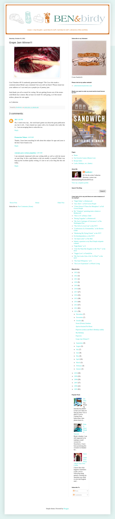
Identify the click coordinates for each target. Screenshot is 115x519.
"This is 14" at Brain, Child (82, 216)
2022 (76, 276)
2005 (76, 389)
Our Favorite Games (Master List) (85, 158)
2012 (76, 308)
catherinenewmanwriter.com (83, 86)
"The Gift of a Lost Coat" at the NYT (86, 226)
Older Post (61, 203)
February (79, 366)
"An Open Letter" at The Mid (83, 239)
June (77, 353)
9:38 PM (20, 119)
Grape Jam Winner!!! (82, 339)
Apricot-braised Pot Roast (84, 326)
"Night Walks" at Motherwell (83, 201)
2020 (76, 282)
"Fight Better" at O (80, 246)
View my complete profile (80, 183)
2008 (76, 379)
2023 (76, 272)
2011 (76, 311)
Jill (16, 119)
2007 (76, 383)
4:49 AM (31, 137)
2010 (76, 373)
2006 (76, 386)
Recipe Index (78, 161)
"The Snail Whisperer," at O (83, 261)
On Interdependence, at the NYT (84, 236)
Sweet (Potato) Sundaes (83, 323)
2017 (76, 292)
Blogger (66, 508)
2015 (76, 298)
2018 (76, 289)
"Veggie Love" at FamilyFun (83, 253)
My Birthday (80, 333)
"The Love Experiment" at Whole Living (87, 263)
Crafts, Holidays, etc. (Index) (83, 163)
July (77, 349)
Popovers (79, 336)
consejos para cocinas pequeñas (25, 153)
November (79, 317)
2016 (76, 295)
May (77, 356)
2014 (76, 301)
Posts (75, 491)
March (78, 362)
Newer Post (13, 203)
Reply (16, 130)
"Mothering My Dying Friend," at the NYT (87, 233)
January (78, 369)
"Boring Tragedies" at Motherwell (85, 218)
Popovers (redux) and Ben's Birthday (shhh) (90, 330)
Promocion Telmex (21, 137)
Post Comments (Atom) (25, 206)
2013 (76, 305)
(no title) (84, 400)
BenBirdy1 (88, 172)
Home (37, 203)
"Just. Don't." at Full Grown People (85, 204)
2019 (76, 285)
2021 (76, 279)
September (79, 343)
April (78, 359)
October (79, 320)
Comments (77, 495)
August (78, 346)
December (79, 314)
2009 (76, 376)
